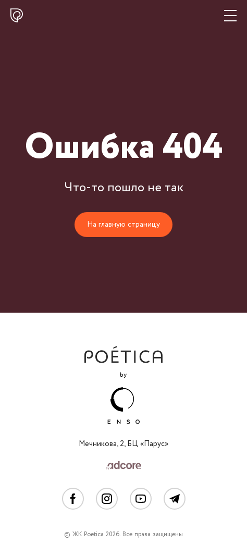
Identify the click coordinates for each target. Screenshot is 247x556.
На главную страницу (123, 224)
